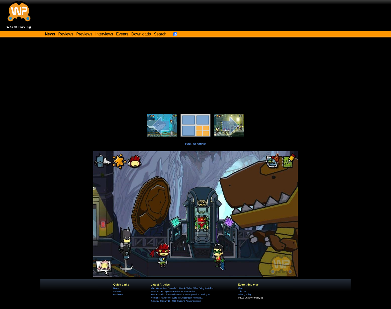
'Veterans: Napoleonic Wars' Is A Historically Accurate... (177, 298)
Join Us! (242, 291)
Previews (84, 34)
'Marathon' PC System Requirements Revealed (173, 291)
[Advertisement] (195, 77)
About (240, 288)
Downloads (141, 34)
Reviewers (118, 294)
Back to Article (195, 144)
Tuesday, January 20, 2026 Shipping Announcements (176, 301)
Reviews (65, 34)
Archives (117, 291)
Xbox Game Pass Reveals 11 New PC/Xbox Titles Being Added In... (183, 288)
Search (160, 34)
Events (122, 34)
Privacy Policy (244, 294)
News (115, 288)
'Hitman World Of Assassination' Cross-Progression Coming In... (181, 294)
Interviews (104, 34)
